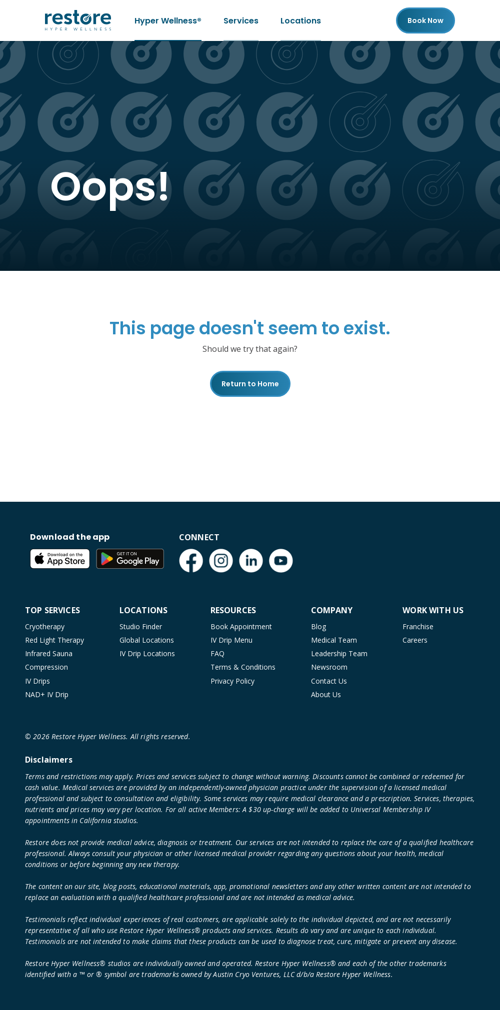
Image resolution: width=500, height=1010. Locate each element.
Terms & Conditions (243, 667)
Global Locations (147, 640)
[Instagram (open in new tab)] (221, 561)
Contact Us (329, 681)
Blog (318, 626)
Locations (300, 20)
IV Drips (37, 681)
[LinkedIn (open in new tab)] (251, 561)
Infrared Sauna (48, 653)
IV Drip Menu (231, 640)
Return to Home (250, 384)
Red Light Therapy (54, 640)
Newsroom (329, 667)
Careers (415, 640)
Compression (46, 667)
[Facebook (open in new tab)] (191, 561)
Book (426, 20)
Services (241, 20)
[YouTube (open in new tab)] (281, 561)
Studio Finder (141, 626)
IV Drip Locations (147, 653)
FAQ (217, 653)
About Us (326, 694)
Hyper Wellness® (168, 20)
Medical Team (334, 640)
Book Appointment (241, 626)
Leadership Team (339, 653)
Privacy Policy (232, 681)
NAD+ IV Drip (46, 694)
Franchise (418, 626)
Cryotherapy (44, 626)
